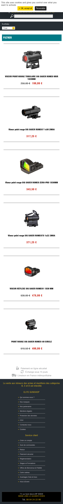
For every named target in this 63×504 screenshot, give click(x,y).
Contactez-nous (25, 425)
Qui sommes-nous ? (27, 397)
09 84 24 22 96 (33, 499)
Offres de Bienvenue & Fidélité (31, 468)
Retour (22, 450)
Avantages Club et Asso (28, 477)
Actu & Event (24, 482)
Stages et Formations (27, 463)
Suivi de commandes (27, 445)
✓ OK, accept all (25, 8)
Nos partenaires (25, 406)
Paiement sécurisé (26, 454)
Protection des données (28, 416)
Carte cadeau (25, 472)
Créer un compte (26, 440)
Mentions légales (26, 411)
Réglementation (25, 459)
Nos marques (25, 402)
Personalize (40, 8)
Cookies (23, 429)
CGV (21, 420)
